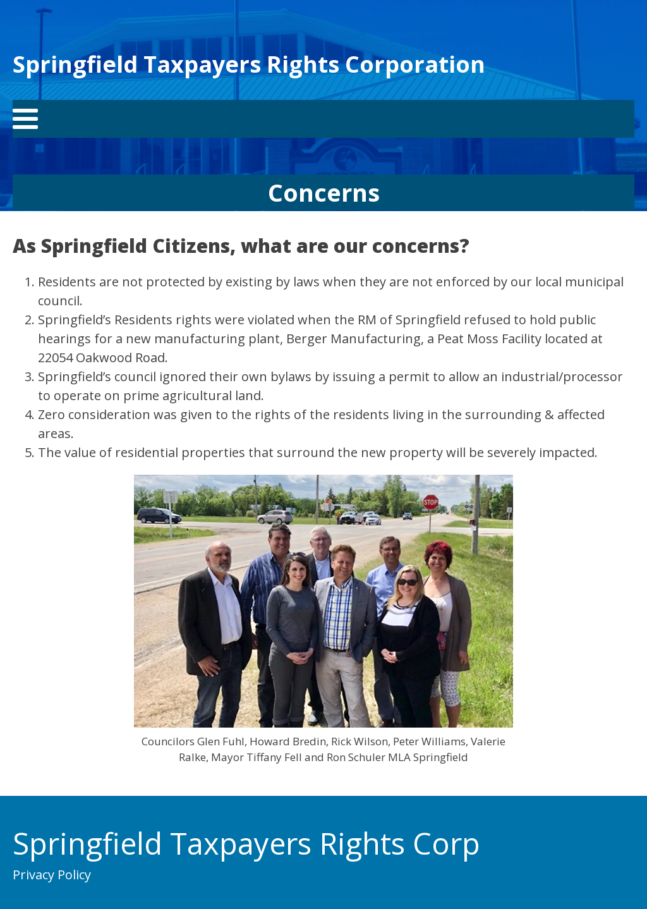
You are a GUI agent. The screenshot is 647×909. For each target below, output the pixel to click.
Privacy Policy (52, 874)
